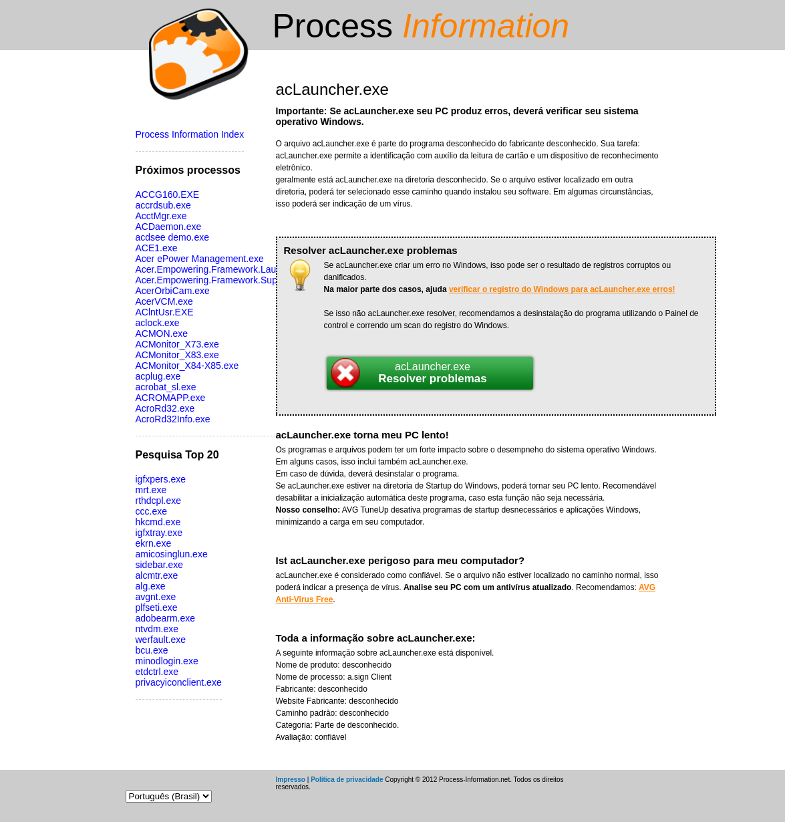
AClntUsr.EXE (165, 312)
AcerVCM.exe (164, 301)
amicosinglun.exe (172, 554)
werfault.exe (161, 639)
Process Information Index (190, 134)
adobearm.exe (166, 618)
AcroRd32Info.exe (173, 419)
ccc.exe (151, 511)
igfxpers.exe (161, 479)
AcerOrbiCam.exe (173, 290)
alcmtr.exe (157, 575)
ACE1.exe (157, 248)
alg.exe (151, 586)
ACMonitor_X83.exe (177, 355)
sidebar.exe (160, 564)
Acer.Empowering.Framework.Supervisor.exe (229, 280)
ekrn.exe (154, 543)
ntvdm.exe (157, 629)
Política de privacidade (347, 779)
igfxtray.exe (159, 532)
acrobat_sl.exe (166, 387)
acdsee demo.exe (173, 237)
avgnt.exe (156, 596)
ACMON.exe (162, 333)
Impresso (290, 779)
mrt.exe (151, 490)
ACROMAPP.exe (171, 397)
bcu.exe (152, 650)
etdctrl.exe (157, 671)
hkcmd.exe (158, 522)
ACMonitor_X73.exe (177, 344)
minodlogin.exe (167, 661)
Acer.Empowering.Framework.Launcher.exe (226, 269)
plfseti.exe (157, 607)
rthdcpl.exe (158, 500)
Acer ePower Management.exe (200, 258)
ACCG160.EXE (168, 194)
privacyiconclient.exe (179, 682)
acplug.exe (158, 376)
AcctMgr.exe (161, 216)
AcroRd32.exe (165, 408)
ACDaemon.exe (169, 226)
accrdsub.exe (163, 205)
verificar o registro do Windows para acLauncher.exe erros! (562, 289)
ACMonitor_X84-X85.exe (187, 365)
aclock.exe (158, 322)
